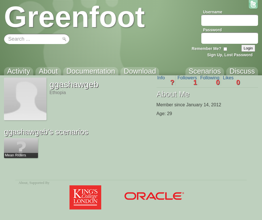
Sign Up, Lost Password (230, 55)
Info (165, 80)
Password (212, 30)
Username (212, 12)
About (23, 183)
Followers (187, 80)
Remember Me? (206, 48)
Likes (231, 80)
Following (210, 80)
